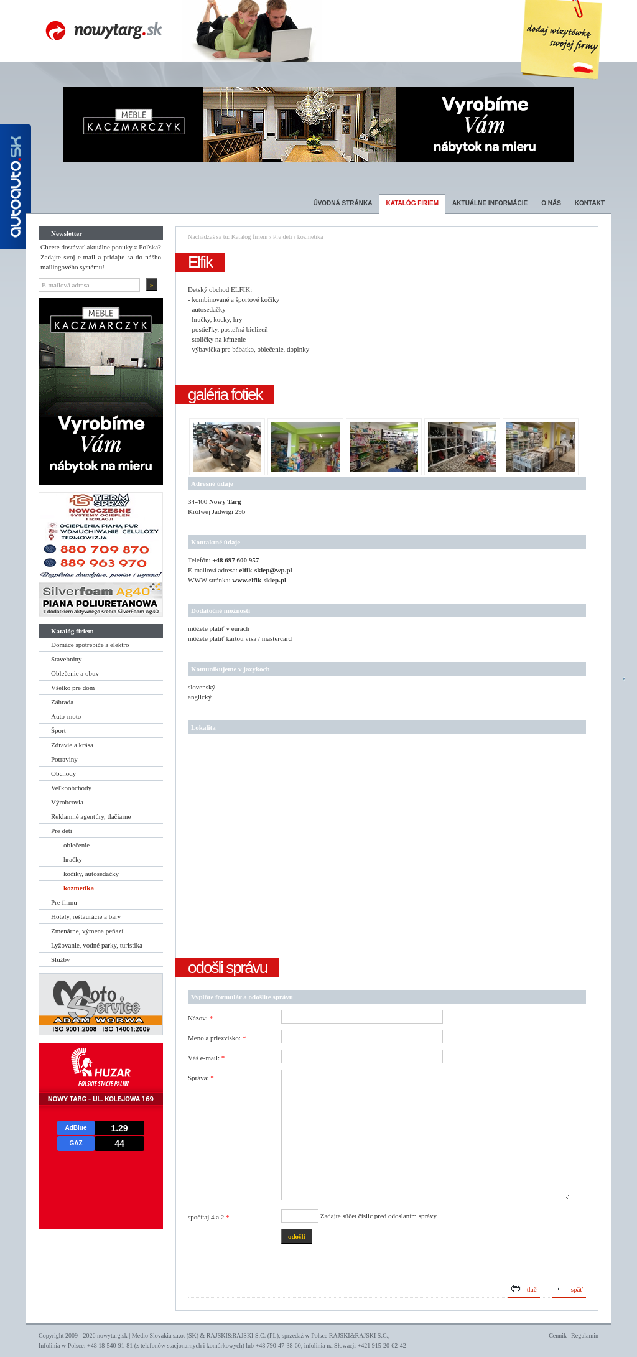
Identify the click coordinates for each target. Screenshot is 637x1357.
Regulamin (584, 1335)
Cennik (558, 1335)
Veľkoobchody (71, 787)
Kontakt (590, 203)
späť (577, 1289)
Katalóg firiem (412, 203)
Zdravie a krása (72, 744)
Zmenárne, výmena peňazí (87, 931)
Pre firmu (64, 902)
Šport (58, 730)
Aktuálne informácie (490, 203)
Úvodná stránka (342, 203)
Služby (60, 959)
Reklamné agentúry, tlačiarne (91, 816)
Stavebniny (66, 659)
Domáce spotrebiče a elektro (90, 644)
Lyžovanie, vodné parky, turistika (96, 945)
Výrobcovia (67, 802)
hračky (72, 859)
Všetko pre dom (73, 687)
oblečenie (76, 845)
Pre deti (61, 830)
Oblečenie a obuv (75, 673)
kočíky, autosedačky (91, 873)
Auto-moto (66, 716)
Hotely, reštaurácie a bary (86, 916)
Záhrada (62, 702)
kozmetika (78, 888)
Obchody (63, 773)
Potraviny (64, 759)
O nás (551, 203)
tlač (532, 1289)
